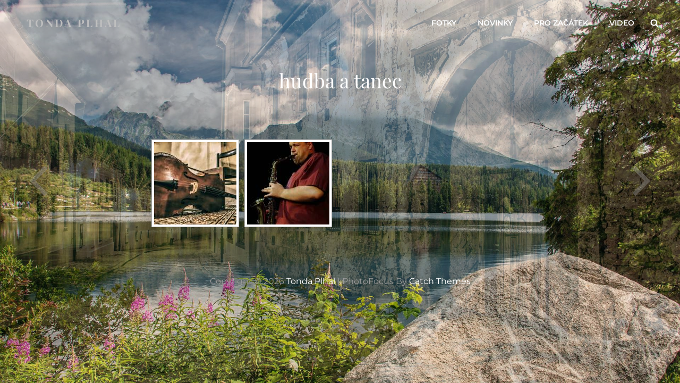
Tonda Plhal (74, 22)
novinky (495, 23)
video (621, 23)
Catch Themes (440, 281)
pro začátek (561, 23)
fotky (443, 23)
